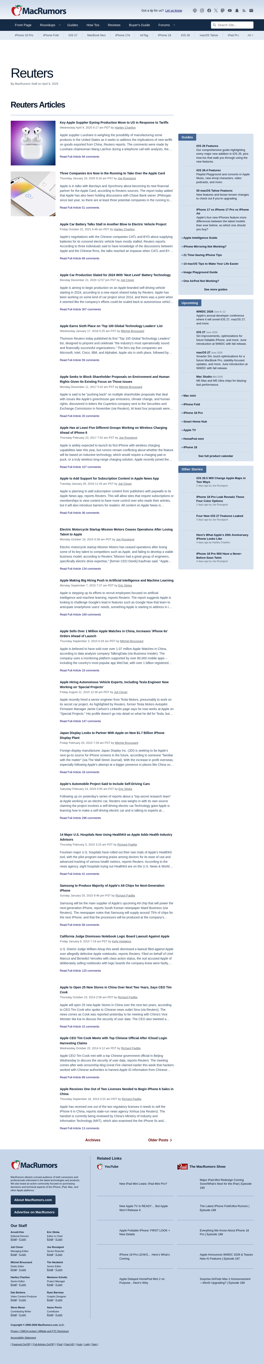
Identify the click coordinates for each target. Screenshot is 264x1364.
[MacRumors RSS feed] (244, 10)
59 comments (90, 365)
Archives (92, 1140)
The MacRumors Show (207, 1164)
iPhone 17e (122, 35)
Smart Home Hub (195, 421)
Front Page (23, 25)
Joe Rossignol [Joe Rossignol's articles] (55, 1245)
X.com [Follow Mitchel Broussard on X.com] (22, 1267)
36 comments (90, 517)
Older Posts (161, 1140)
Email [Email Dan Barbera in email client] (14, 1297)
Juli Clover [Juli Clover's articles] (17, 1245)
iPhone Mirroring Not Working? (205, 246)
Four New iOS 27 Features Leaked (219, 516)
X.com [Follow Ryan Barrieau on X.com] (58, 1297)
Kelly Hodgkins (121, 946)
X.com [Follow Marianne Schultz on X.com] (58, 1282)
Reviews (114, 25)
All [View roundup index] (250, 35)
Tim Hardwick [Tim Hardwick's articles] (55, 1260)
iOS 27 (72, 35)
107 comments (91, 467)
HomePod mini (193, 438)
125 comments (91, 975)
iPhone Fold (51, 35)
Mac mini (189, 395)
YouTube (112, 1164)
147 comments (91, 721)
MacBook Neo (96, 35)
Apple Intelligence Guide (200, 237)
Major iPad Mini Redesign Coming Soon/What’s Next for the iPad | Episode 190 (226, 1181)
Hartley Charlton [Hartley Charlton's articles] (20, 1275)
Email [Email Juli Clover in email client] (14, 1252)
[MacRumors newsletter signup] (251, 10)
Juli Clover (127, 285)
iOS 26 (185, 35)
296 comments (91, 818)
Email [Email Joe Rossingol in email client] (50, 1252)
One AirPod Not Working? (201, 281)
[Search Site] (232, 25)
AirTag (144, 35)
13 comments (90, 1128)
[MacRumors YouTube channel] (230, 10)
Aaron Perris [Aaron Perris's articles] (54, 1305)
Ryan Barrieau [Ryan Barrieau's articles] (55, 1290)
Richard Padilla (127, 844)
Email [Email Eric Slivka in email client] (50, 1237)
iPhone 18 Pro (24, 35)
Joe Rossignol (127, 183)
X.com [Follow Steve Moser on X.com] (22, 1312)
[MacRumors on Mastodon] (222, 10)
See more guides (215, 289)
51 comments (90, 212)
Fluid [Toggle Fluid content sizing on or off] (59, 1344)
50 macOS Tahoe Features (214, 190)
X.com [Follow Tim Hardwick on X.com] (58, 1267)
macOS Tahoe (209, 35)
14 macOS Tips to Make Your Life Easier (210, 263)
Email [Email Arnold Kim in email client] (14, 1237)
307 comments (91, 314)
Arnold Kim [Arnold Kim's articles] (17, 1230)
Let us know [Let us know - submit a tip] (173, 10)
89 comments (90, 1077)
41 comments (90, 873)
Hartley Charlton (125, 132)
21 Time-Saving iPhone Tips (202, 255)
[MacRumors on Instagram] (202, 10)
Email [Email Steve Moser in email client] (14, 1312)
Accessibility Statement (23, 1338)
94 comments (90, 161)
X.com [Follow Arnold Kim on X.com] (22, 1237)
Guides (72, 25)
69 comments (90, 263)
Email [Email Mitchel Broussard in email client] (14, 1267)
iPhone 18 (164, 35)
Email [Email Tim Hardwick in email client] (50, 1267)
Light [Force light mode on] (87, 1344)
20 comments (90, 416)
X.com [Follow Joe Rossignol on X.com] (58, 1252)
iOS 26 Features (207, 146)
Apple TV (189, 430)
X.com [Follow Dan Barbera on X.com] (22, 1297)
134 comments (91, 568)
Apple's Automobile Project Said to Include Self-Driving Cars (114, 784)
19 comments (90, 670)
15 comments (90, 1026)
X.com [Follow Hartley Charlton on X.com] (22, 1282)
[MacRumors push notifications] (237, 10)
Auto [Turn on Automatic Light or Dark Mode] (79, 1344)
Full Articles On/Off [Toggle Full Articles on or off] (43, 1344)
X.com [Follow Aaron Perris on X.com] (58, 1312)
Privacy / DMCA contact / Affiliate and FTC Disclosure (40, 1331)
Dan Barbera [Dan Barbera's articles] (18, 1290)
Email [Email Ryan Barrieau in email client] (50, 1297)
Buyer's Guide (139, 25)
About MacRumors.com (33, 1197)
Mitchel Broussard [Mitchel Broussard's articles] (21, 1260)
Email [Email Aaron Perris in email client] (50, 1312)
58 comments (90, 924)
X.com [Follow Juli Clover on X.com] (22, 1252)
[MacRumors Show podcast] (195, 10)
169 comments (91, 619)
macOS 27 (203, 352)
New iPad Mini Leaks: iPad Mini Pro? (143, 1181)
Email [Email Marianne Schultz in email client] (50, 1282)
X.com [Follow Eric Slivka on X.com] (58, 1237)
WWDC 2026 (204, 311)
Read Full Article (70, 161)
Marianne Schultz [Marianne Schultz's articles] (57, 1275)
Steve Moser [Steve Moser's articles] (18, 1305)
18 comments (90, 772)
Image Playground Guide (200, 272)
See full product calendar (215, 456)
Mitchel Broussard (132, 336)
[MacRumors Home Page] (39, 10)
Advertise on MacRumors (34, 1210)
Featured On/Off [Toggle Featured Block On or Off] (21, 1344)
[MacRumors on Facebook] (209, 10)
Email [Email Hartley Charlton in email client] (14, 1282)
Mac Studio (204, 376)
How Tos (93, 25)
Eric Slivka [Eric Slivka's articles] (53, 1230)
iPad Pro (233, 35)
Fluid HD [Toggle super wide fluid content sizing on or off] (69, 1344)
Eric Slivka (125, 590)
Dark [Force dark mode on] (94, 1344)
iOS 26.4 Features (208, 170)
